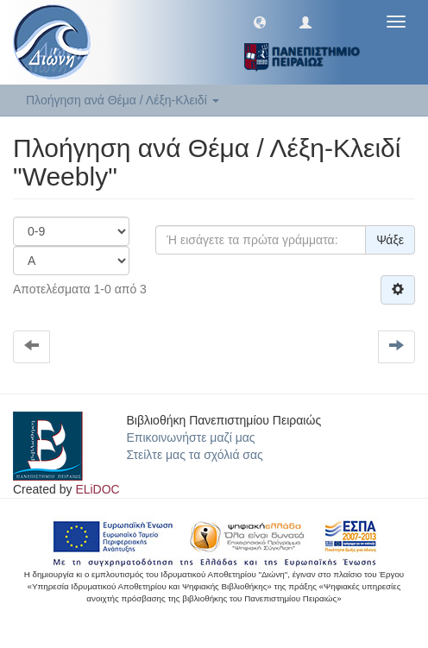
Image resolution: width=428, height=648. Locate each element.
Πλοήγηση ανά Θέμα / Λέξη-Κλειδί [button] (122, 100)
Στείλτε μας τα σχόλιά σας (195, 455)
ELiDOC (97, 489)
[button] (259, 21)
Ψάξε (390, 240)
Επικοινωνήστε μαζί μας (191, 437)
